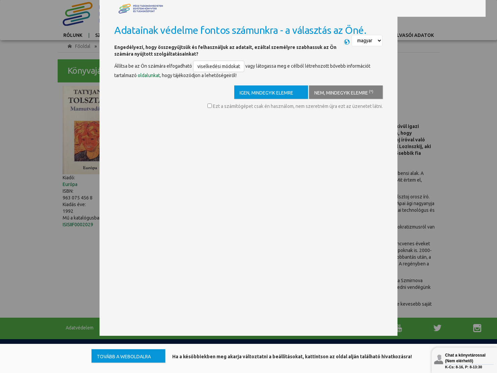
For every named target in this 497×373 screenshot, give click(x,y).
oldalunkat (149, 75)
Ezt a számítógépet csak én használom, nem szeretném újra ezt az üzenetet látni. (295, 106)
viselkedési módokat (218, 66)
